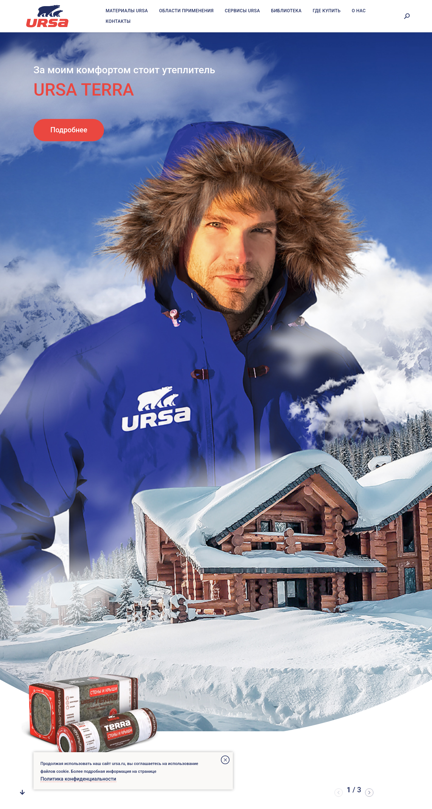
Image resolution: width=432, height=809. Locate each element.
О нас (359, 10)
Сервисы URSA (242, 10)
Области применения (186, 10)
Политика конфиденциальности (78, 779)
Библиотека (286, 10)
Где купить (327, 10)
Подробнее (68, 130)
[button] (369, 792)
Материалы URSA (127, 10)
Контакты (118, 21)
